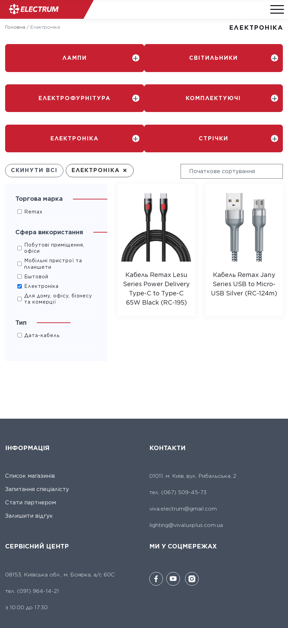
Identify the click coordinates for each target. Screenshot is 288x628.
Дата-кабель (42, 332)
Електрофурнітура (75, 97)
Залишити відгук (29, 513)
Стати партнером (30, 500)
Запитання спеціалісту (37, 487)
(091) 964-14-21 (38, 588)
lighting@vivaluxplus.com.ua (186, 522)
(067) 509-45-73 (183, 490)
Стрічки (213, 136)
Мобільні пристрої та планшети (53, 261)
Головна (15, 27)
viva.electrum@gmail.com (183, 506)
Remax (33, 209)
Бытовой (36, 274)
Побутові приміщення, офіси (54, 245)
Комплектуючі (213, 97)
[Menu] (276, 9)
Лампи (74, 57)
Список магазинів (30, 473)
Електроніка (74, 136)
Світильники (213, 57)
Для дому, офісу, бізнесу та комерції (58, 296)
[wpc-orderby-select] (232, 168)
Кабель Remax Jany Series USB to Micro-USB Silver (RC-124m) (244, 281)
